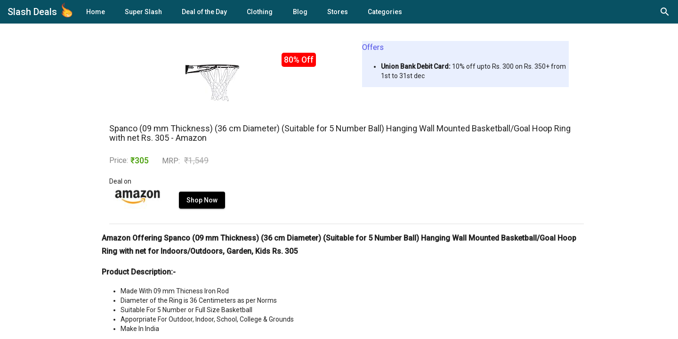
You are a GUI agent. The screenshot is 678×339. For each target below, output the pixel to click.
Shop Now (202, 200)
